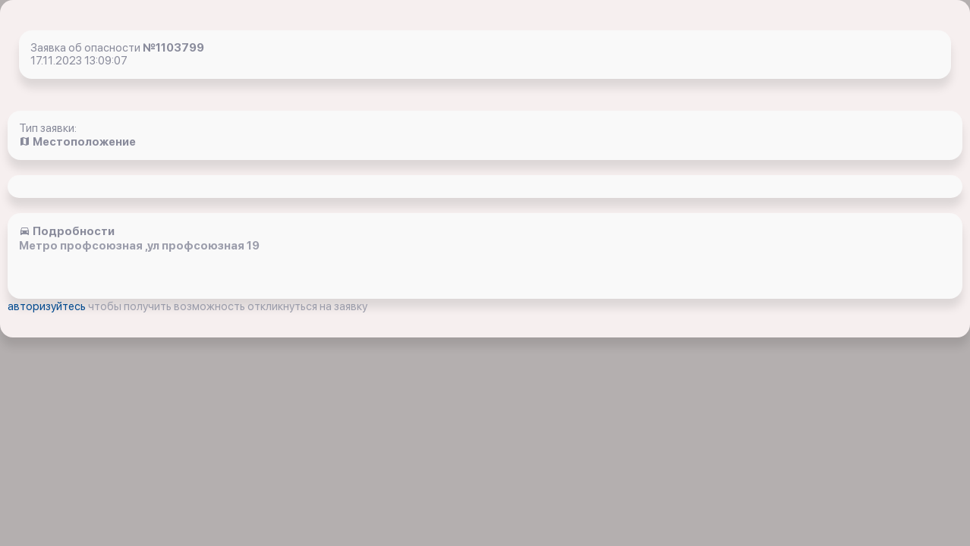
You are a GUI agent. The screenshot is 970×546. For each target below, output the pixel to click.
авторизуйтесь (48, 306)
